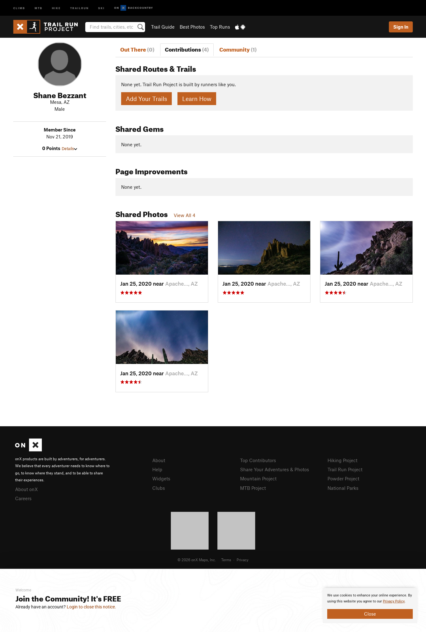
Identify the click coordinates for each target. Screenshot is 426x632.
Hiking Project (342, 460)
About (158, 460)
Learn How (196, 98)
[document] (370, 605)
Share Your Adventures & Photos (274, 469)
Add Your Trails (146, 98)
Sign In (400, 27)
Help (157, 469)
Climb (19, 8)
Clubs (158, 488)
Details (69, 148)
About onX (26, 489)
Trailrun (79, 8)
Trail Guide (163, 27)
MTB (38, 8)
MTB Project (253, 488)
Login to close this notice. (91, 606)
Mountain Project (258, 478)
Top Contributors (258, 460)
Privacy (243, 559)
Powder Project (343, 478)
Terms (226, 559)
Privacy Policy (394, 601)
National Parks (343, 488)
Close (370, 614)
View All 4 (184, 215)
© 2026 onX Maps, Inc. (196, 559)
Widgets (161, 478)
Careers (23, 498)
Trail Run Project (345, 469)
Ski (101, 8)
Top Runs (220, 27)
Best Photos (192, 27)
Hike (56, 8)
